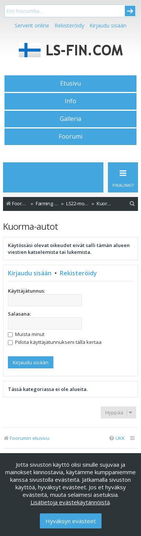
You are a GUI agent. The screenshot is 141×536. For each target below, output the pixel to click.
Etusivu (70, 83)
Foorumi (70, 136)
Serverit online (32, 25)
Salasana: (19, 313)
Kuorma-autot (30, 226)
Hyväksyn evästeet (70, 521)
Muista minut (26, 334)
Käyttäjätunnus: (26, 290)
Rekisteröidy (69, 25)
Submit (130, 11)
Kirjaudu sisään (30, 273)
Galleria (70, 119)
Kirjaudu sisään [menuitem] (107, 25)
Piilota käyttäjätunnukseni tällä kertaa (55, 342)
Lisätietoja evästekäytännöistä (70, 502)
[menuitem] (132, 203)
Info (70, 101)
